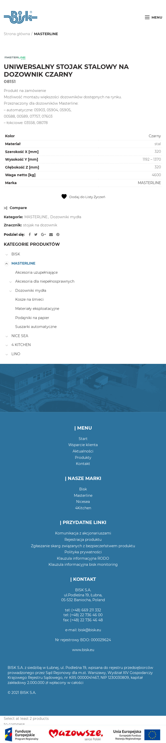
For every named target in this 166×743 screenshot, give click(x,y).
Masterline (83, 495)
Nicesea (83, 502)
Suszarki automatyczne (36, 326)
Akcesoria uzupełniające (36, 272)
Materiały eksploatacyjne (37, 308)
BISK (15, 254)
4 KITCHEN (21, 344)
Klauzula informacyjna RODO (83, 558)
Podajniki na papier (32, 317)
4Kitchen (83, 508)
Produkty (83, 458)
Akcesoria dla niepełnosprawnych (44, 281)
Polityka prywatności (83, 552)
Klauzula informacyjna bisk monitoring (83, 564)
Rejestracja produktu (83, 540)
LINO (15, 354)
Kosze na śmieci (29, 299)
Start (83, 439)
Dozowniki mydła (65, 217)
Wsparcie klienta (83, 445)
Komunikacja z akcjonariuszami (83, 533)
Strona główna (17, 34)
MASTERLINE (46, 34)
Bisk (83, 489)
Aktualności (83, 451)
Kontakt (83, 464)
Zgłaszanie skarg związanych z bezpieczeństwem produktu (83, 546)
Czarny (155, 136)
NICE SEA (19, 336)
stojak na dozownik (40, 225)
